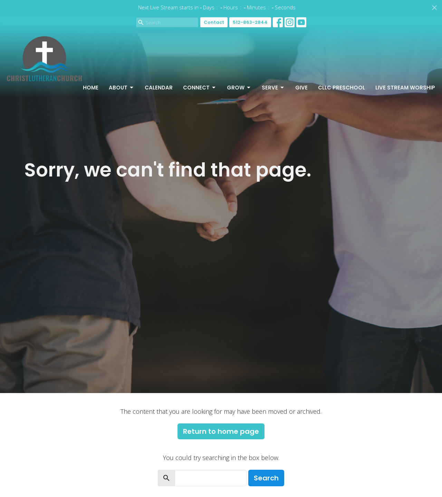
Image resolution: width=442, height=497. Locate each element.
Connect (200, 87)
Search (266, 478)
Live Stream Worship (405, 87)
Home (90, 87)
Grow (239, 87)
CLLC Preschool (341, 87)
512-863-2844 (250, 22)
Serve (273, 87)
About (121, 87)
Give (301, 87)
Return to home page (221, 431)
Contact (214, 22)
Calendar (159, 87)
